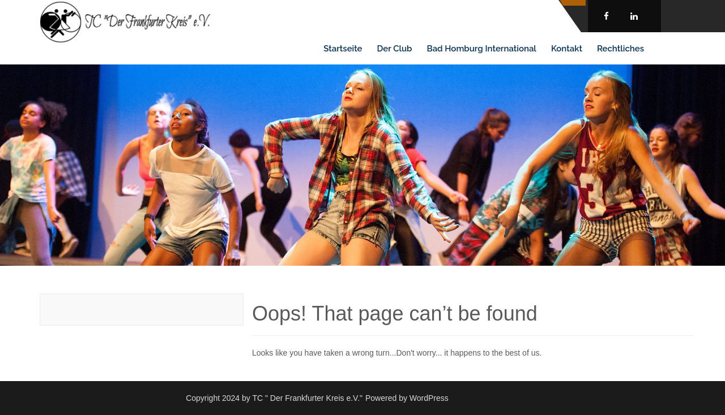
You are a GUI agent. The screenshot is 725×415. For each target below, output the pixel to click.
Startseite (342, 49)
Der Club (394, 49)
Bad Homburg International (481, 49)
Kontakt (566, 49)
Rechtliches (620, 49)
